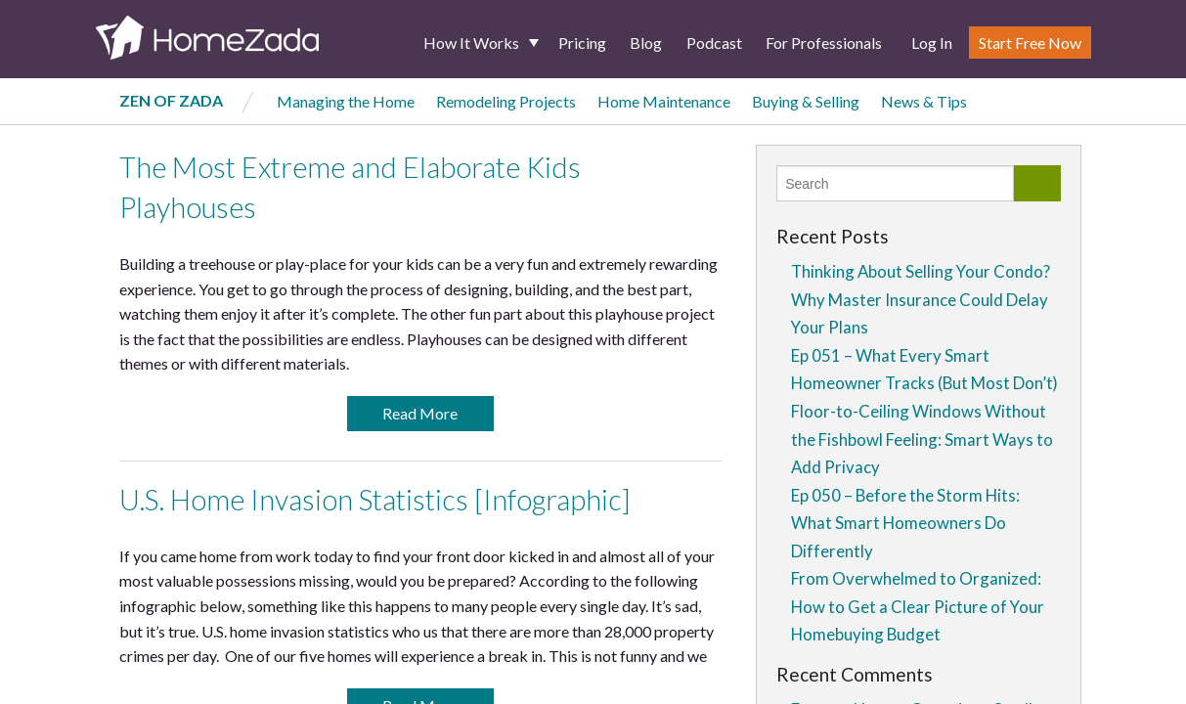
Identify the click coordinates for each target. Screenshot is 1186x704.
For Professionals (824, 42)
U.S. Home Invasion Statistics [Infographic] (375, 499)
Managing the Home (346, 101)
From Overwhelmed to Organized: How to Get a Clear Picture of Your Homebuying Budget (917, 606)
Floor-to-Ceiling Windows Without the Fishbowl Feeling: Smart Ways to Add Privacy (922, 439)
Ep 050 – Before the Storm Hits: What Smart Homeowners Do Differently (905, 523)
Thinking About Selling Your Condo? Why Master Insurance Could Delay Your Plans (920, 299)
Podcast (714, 42)
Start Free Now (1030, 42)
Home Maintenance (663, 101)
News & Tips (924, 101)
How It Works (471, 42)
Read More (420, 413)
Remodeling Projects (506, 101)
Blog (646, 42)
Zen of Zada (171, 100)
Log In (931, 42)
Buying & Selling (805, 101)
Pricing (582, 42)
